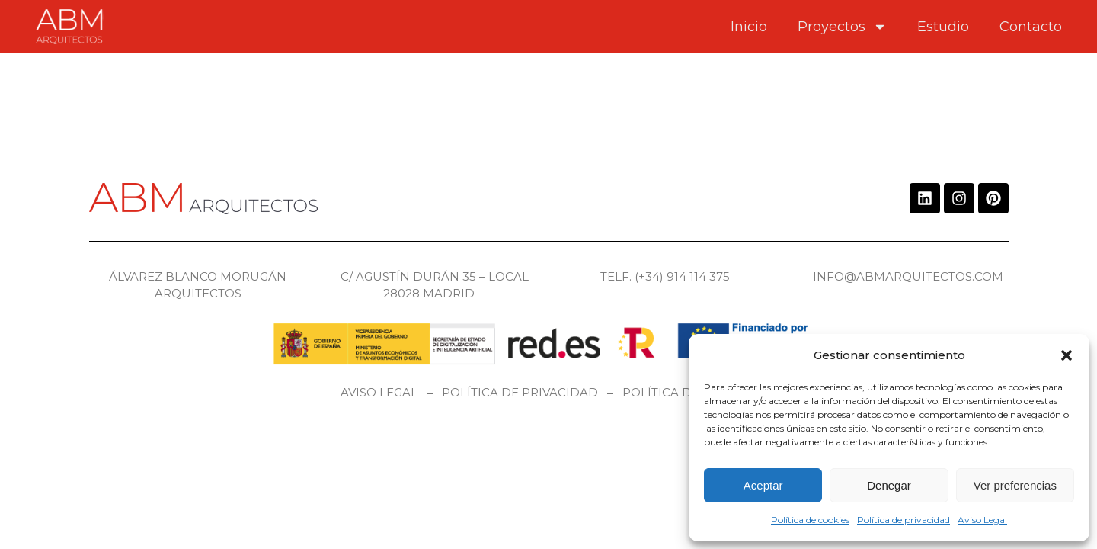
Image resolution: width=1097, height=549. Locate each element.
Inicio (749, 26)
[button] (1066, 355)
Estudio (943, 26)
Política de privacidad (903, 519)
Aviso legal (379, 392)
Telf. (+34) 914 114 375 (665, 276)
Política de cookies (810, 519)
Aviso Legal (982, 519)
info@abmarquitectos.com (908, 276)
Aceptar (763, 485)
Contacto (1030, 26)
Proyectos (842, 26)
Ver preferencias (1015, 485)
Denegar (889, 485)
